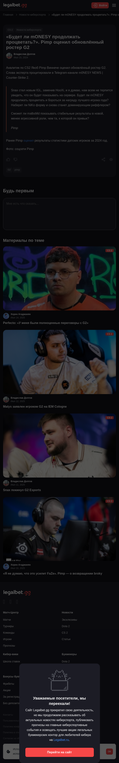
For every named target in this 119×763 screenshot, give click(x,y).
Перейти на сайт (59, 752)
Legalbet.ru (61, 739)
